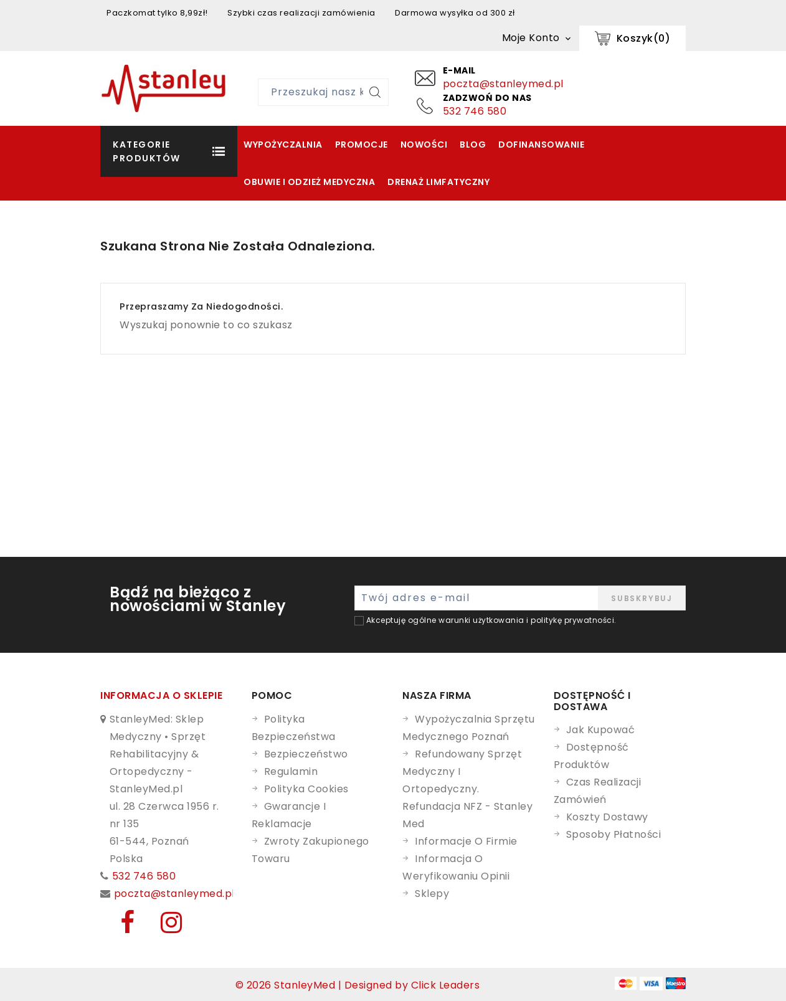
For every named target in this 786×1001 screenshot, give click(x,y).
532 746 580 (475, 111)
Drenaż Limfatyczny (438, 182)
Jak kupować (600, 730)
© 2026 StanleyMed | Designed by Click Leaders (357, 985)
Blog (473, 144)
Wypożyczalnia (283, 144)
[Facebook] (120, 928)
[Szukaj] (375, 92)
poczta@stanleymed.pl (503, 84)
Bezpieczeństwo (306, 754)
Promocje (361, 144)
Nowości (424, 144)
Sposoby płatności (613, 834)
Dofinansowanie (541, 144)
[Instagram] (163, 928)
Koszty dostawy (607, 817)
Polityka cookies (306, 789)
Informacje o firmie (466, 841)
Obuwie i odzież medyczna (309, 182)
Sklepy (432, 893)
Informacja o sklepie (161, 695)
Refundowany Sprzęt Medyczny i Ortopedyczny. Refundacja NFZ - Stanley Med (467, 789)
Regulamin (291, 771)
